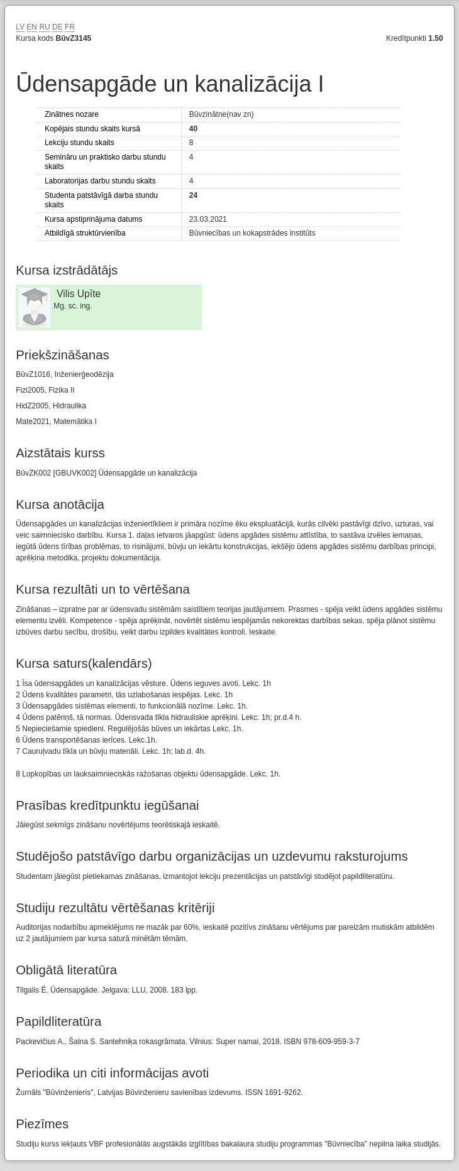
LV (20, 27)
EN (31, 27)
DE (57, 27)
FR (70, 27)
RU (44, 27)
